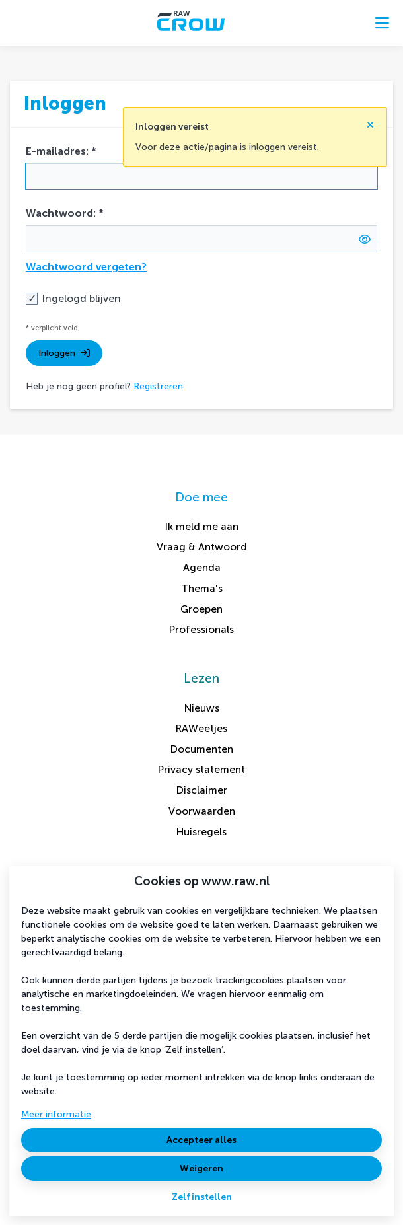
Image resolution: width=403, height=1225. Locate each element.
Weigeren (201, 1168)
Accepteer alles (201, 1140)
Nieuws (201, 708)
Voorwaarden (201, 811)
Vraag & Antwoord (202, 546)
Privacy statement (201, 769)
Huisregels (201, 831)
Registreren (158, 386)
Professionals (201, 629)
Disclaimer (201, 790)
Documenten (201, 749)
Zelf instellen (202, 1197)
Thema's (202, 588)
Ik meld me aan (201, 526)
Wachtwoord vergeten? (86, 266)
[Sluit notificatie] (370, 120)
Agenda (202, 567)
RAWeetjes (201, 728)
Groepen (201, 609)
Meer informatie (56, 1114)
